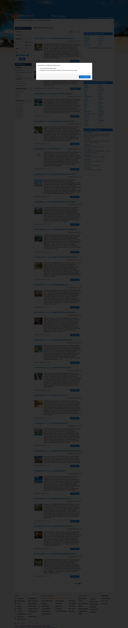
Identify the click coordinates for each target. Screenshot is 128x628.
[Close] (90, 65)
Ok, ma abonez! (84, 77)
